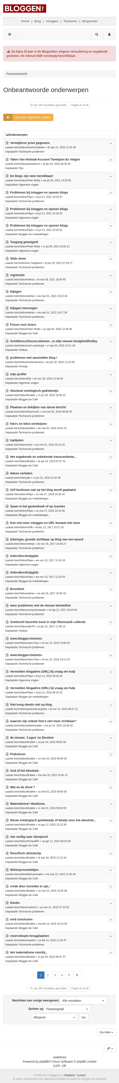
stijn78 (30, 626)
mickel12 (32, 907)
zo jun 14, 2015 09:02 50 (52, 742)
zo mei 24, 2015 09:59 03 (52, 758)
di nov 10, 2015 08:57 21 (64, 709)
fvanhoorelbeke (35, 147)
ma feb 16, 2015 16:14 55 (52, 923)
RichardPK (33, 841)
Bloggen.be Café (28, 333)
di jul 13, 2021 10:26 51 (49, 229)
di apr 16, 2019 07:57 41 (52, 461)
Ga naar (106, 1032)
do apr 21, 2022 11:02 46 (61, 147)
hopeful (31, 940)
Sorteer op (59, 1009)
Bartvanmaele (35, 874)
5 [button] (69, 975)
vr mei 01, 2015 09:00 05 (52, 808)
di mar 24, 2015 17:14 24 (52, 857)
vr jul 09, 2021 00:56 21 (56, 246)
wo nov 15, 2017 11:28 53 (50, 576)
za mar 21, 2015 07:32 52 (54, 907)
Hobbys (23, 349)
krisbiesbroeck (35, 362)
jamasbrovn (33, 163)
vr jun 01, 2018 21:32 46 (47, 477)
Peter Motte (33, 180)
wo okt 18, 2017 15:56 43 (51, 593)
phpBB (43, 1061)
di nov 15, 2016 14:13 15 (56, 659)
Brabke (31, 395)
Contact (81, 1075)
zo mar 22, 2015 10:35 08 (52, 890)
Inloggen (52, 21)
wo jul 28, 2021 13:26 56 (57, 180)
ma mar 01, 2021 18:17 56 (52, 312)
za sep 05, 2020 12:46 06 (57, 329)
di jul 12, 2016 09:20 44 (49, 676)
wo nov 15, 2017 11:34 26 (50, 560)
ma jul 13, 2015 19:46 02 (59, 725)
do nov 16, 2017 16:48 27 (51, 543)
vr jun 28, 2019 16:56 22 (52, 395)
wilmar (30, 279)
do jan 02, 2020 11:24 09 (60, 362)
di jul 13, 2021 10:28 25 (49, 213)
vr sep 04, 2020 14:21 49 (61, 345)
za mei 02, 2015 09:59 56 (52, 791)
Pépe (30, 196)
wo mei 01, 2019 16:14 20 (50, 444)
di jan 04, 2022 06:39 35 (57, 163)
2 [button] (48, 975)
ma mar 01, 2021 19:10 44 (52, 296)
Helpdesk (69, 1075)
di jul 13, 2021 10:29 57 (49, 196)
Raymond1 (33, 411)
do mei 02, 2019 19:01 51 (52, 428)
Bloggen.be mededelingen (33, 234)
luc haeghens (34, 263)
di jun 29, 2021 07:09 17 (59, 263)
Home (25, 21)
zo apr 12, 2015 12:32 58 (52, 824)
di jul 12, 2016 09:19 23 (49, 692)
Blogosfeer (90, 21)
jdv (28, 477)
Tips (21, 168)
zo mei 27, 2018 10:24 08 (50, 510)
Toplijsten (70, 21)
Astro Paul (33, 642)
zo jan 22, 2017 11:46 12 (51, 626)
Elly (29, 378)
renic (30, 444)
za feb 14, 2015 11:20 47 (52, 940)
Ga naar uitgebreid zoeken (26, 117)
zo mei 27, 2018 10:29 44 (50, 494)
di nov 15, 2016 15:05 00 (56, 642)
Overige (23, 366)
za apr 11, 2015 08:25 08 (56, 841)
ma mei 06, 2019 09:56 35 (57, 411)
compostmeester (36, 609)
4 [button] (62, 975)
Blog (38, 21)
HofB (30, 527)
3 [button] (55, 975)
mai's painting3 (35, 345)
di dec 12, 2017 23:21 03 (49, 527)
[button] (77, 975)
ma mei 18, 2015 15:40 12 (53, 775)
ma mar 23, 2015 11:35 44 (60, 874)
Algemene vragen (29, 184)
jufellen (31, 428)
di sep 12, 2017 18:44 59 (63, 609)
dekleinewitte (34, 725)
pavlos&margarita (37, 709)
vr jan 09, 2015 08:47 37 (52, 956)
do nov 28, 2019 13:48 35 (48, 378)
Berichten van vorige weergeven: (59, 1000)
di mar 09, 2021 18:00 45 (51, 279)
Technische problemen (31, 151)
